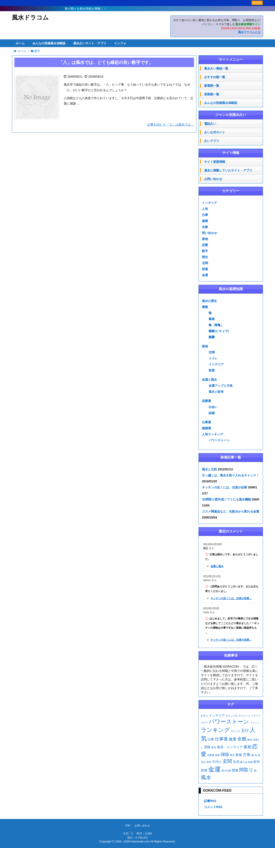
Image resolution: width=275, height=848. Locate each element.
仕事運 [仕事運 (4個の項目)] (221, 739)
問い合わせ (209, 233)
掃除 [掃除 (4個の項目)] (225, 754)
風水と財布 (216, 391)
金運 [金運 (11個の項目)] (214, 769)
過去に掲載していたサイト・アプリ (228, 170)
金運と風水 (209, 379)
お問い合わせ (213, 178)
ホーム (20, 43)
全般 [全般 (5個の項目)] (242, 739)
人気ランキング (212, 434)
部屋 (205, 269)
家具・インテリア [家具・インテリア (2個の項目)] (230, 747)
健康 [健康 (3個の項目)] (232, 739)
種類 (205, 307)
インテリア (209, 203)
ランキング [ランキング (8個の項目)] (215, 730)
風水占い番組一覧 (216, 68)
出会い (213, 407)
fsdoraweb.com (140, 841)
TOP (127, 825)
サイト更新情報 (214, 161)
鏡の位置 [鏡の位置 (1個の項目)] (226, 770)
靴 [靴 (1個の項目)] (255, 770)
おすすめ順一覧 (214, 76)
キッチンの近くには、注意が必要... (231, 598)
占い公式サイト (214, 132)
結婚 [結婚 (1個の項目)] (250, 762)
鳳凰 (212, 319)
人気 (205, 209)
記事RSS (210, 801)
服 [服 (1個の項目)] (252, 755)
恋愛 (205, 245)
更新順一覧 (211, 94)
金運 (205, 275)
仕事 (205, 215)
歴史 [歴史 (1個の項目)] (208, 762)
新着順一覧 (211, 85)
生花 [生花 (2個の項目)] (236, 761)
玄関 (205, 263)
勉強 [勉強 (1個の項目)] (249, 739)
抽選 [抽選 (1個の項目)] (217, 755)
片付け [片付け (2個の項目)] (217, 761)
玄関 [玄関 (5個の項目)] (227, 761)
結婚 (212, 413)
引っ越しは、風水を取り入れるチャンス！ (230, 475)
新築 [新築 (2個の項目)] (238, 755)
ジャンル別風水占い (230, 115)
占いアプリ (211, 140)
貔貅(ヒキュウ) (219, 331)
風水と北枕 (209, 469)
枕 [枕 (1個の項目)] (256, 755)
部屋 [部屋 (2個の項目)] (204, 770)
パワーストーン (219, 440)
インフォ (120, 43)
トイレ (213, 358)
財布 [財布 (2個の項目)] (257, 761)
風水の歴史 (209, 301)
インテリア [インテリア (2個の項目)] (217, 715)
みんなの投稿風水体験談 (49, 43)
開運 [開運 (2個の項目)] (235, 770)
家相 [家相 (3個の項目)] (247, 747)
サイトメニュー (231, 59)
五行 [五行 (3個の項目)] (245, 730)
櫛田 (205, 548)
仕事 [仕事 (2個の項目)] (211, 739)
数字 (205, 251)
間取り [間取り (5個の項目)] (246, 770)
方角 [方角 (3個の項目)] (247, 755)
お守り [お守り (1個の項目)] (204, 715)
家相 (205, 239)
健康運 (206, 428)
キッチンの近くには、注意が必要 (224, 487)
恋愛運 (206, 401)
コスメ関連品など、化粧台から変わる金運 (230, 511)
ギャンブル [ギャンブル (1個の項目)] (232, 715)
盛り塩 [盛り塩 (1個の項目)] (243, 762)
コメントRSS (213, 807)
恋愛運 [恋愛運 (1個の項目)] (210, 755)
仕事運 (206, 422)
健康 (205, 221)
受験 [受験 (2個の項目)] (207, 747)
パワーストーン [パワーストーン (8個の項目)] (229, 721)
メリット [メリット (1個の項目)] (254, 722)
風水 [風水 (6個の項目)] (206, 777)
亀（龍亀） (216, 325)
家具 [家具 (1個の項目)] (213, 747)
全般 (205, 227)
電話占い (210, 123)
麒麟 (212, 337)
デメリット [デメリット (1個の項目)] (244, 715)
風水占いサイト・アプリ (89, 43)
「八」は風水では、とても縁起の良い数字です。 (106, 62)
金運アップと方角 (221, 385)
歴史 (205, 257)
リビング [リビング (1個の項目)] (235, 731)
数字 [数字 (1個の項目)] (232, 755)
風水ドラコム (30, 17)
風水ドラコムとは (249, 32)
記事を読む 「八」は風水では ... (170, 124)
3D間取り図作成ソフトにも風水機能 (226, 499)
